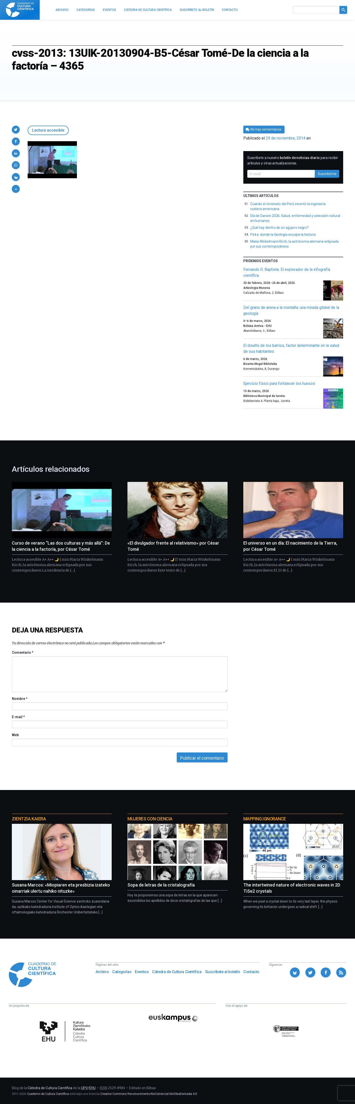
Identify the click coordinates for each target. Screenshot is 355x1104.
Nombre (19, 699)
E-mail (18, 717)
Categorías (121, 971)
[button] (16, 130)
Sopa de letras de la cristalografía (161, 884)
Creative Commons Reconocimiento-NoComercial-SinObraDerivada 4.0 (148, 1094)
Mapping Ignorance (264, 818)
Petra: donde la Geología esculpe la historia (283, 235)
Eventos (142, 971)
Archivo (102, 971)
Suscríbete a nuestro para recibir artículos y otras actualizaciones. (292, 160)
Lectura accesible (48, 130)
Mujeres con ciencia (149, 818)
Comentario (22, 652)
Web (15, 735)
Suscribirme (327, 174)
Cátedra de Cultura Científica (176, 971)
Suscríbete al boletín (222, 971)
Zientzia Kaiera (29, 818)
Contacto (251, 971)
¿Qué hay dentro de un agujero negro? (279, 228)
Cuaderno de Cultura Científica (48, 1094)
